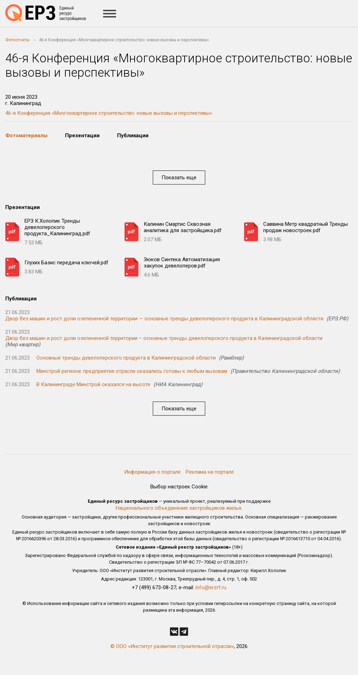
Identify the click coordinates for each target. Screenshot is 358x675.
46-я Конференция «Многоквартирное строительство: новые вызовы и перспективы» (108, 113)
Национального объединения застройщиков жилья (178, 508)
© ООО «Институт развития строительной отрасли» (172, 646)
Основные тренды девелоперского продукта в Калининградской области (126, 358)
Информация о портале (152, 472)
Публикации (133, 135)
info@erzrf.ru (210, 587)
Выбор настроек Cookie (179, 486)
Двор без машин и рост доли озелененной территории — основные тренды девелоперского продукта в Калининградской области (164, 318)
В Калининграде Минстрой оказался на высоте (93, 384)
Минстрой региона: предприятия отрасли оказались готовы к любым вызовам (131, 371)
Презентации (82, 135)
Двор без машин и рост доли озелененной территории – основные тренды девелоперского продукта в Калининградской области (163, 338)
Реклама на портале (210, 472)
